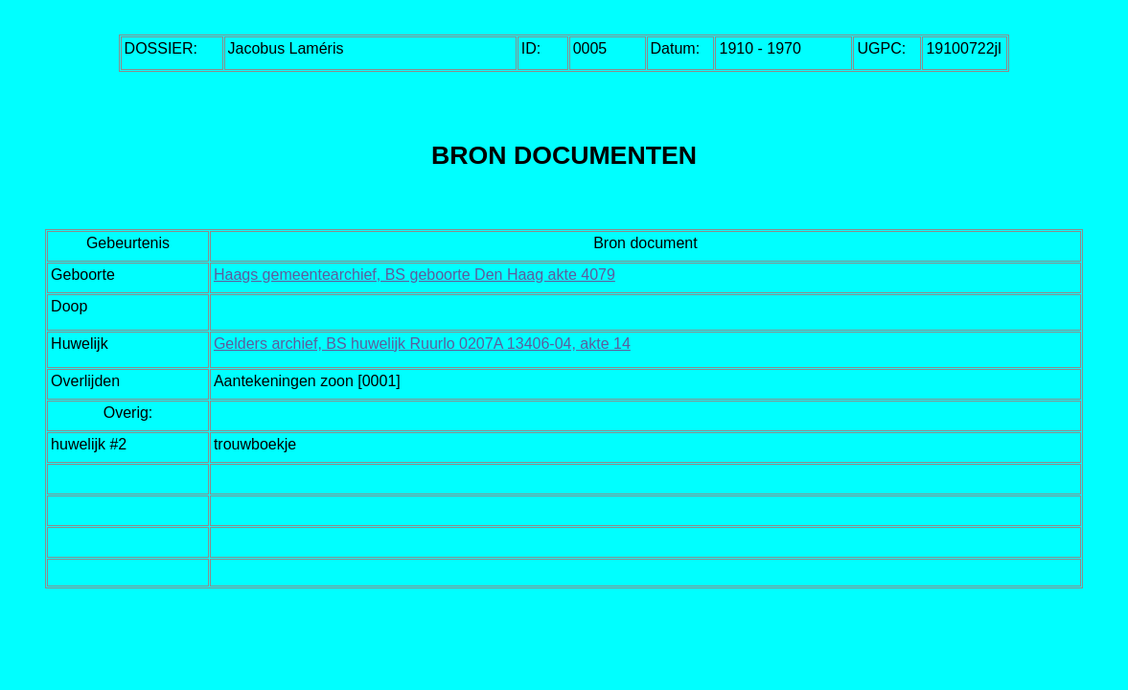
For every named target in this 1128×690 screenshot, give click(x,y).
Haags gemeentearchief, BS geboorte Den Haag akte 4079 (414, 274)
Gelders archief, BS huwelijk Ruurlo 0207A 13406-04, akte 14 (422, 343)
